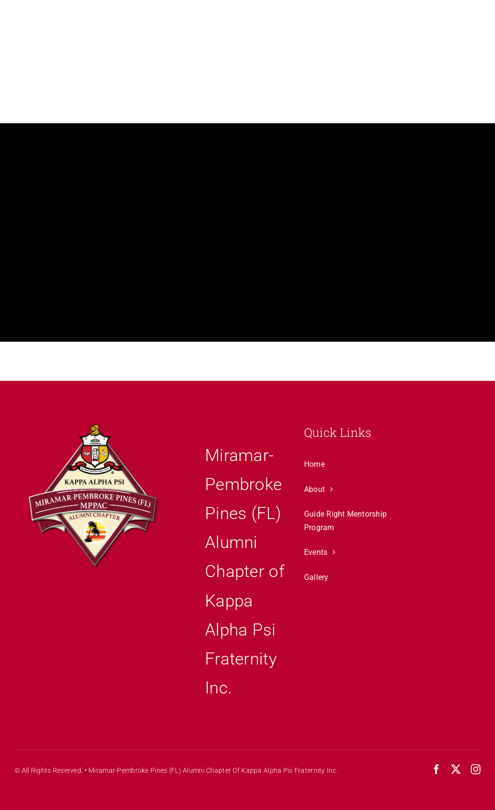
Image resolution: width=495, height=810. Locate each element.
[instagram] (475, 769)
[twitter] (456, 769)
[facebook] (436, 769)
